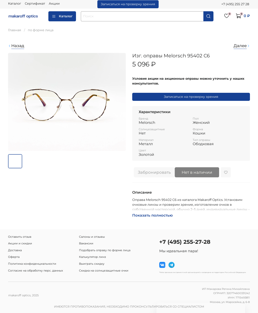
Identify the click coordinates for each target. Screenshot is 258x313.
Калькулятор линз (92, 257)
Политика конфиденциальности (32, 263)
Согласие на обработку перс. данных (35, 270)
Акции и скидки (20, 243)
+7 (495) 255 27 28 (235, 4)
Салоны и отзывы (92, 237)
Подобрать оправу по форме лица (104, 250)
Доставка (15, 250)
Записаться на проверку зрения (128, 4)
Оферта (14, 257)
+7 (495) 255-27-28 (184, 242)
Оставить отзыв (19, 237)
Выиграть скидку (91, 263)
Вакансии (86, 243)
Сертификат (35, 3)
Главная (14, 30)
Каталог (14, 3)
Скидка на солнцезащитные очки (103, 270)
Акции (54, 3)
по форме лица (40, 30)
